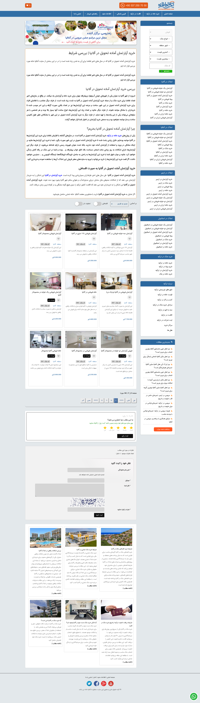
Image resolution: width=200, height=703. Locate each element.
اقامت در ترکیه (135, 14)
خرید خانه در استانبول (164, 247)
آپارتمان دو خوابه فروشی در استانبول (158, 228)
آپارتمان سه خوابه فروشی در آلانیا (119, 233)
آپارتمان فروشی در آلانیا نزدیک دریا (119, 292)
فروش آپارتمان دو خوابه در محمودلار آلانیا (116, 351)
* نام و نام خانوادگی (122, 470)
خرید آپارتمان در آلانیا (53, 175)
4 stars (111, 428)
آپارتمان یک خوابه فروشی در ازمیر (159, 198)
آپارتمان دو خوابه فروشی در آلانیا (160, 92)
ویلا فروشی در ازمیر (165, 187)
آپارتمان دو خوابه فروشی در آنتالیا (160, 137)
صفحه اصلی (168, 14)
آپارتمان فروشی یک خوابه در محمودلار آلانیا (46, 294)
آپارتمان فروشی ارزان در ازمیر (161, 209)
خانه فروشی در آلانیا (89, 292)
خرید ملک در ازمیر (165, 183)
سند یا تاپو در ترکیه (165, 310)
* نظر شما (125, 485)
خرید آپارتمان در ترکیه (164, 270)
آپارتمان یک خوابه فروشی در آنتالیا (159, 134)
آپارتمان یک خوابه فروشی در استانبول (158, 225)
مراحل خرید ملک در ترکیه (162, 305)
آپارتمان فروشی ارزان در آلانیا (161, 118)
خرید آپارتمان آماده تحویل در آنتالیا (159, 141)
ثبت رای (125, 436)
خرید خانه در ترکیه (152, 14)
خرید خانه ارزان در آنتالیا (163, 156)
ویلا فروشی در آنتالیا (165, 145)
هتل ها (169, 330)
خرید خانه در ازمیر (165, 190)
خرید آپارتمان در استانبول (162, 243)
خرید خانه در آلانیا (165, 110)
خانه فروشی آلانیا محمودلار (51, 351)
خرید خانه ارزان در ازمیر (163, 205)
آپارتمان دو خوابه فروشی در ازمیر (160, 201)
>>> (96, 400)
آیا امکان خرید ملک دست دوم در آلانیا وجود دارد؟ (81, 622)
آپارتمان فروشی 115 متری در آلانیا (84, 233)
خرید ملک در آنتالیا (165, 148)
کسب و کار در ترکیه (164, 300)
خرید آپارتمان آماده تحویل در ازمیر (159, 194)
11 (106, 400)
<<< (122, 400)
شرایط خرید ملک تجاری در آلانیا (87, 549)
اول (134, 400)
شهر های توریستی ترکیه (163, 289)
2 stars (124, 428)
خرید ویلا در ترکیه (165, 266)
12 (102, 400)
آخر (83, 400)
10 (111, 400)
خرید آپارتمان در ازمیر (164, 179)
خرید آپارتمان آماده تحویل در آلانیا (159, 95)
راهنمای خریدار (91, 14)
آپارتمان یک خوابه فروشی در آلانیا (159, 88)
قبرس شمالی (120, 14)
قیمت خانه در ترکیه (165, 294)
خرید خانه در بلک (165, 274)
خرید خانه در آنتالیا (165, 163)
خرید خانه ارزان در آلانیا (163, 114)
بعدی (89, 400)
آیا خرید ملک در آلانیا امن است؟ (51, 620)
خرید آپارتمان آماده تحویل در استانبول (158, 232)
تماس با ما (77, 14)
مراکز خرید (168, 325)
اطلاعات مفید (106, 14)
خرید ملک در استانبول (164, 239)
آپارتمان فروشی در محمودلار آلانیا (84, 351)
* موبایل (126, 480)
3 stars (118, 428)
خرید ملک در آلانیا (165, 103)
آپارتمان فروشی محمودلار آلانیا (49, 233)
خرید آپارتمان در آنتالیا (164, 152)
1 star (131, 428)
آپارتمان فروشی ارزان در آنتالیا (161, 159)
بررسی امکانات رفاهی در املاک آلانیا (50, 550)
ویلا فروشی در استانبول (163, 236)
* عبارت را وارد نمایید (123, 509)
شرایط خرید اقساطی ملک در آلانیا (121, 548)
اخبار (94, 677)
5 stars (105, 428)
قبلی (128, 400)
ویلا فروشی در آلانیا (165, 99)
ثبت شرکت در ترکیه (164, 320)
